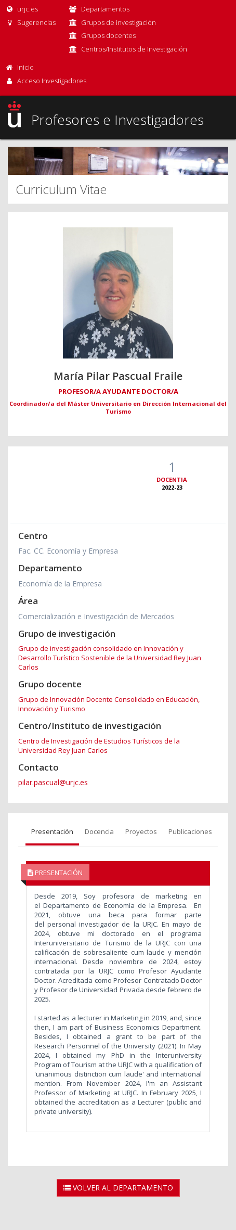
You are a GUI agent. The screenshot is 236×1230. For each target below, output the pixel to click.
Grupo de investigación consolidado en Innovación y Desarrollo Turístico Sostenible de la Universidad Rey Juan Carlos (109, 658)
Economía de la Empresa (60, 583)
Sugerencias (30, 22)
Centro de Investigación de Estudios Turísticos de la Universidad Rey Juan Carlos (99, 745)
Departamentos (105, 9)
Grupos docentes (108, 35)
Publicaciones (190, 831)
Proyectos (141, 831)
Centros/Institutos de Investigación (134, 49)
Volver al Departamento (118, 1188)
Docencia (99, 831)
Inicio (25, 67)
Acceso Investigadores (51, 80)
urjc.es (21, 9)
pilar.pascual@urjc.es (53, 782)
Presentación (52, 831)
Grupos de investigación (118, 22)
